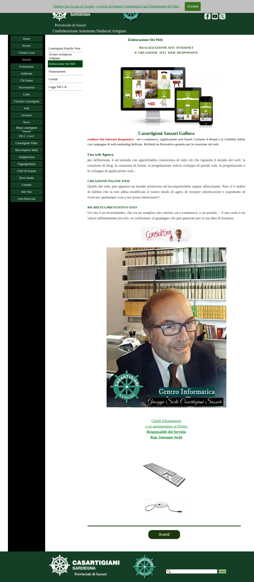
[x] (222, 16)
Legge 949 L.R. (58, 87)
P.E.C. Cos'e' (26, 136)
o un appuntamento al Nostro (196, 426)
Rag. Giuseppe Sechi (196, 437)
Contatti (27, 185)
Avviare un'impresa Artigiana (60, 56)
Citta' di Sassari (26, 171)
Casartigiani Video (26, 143)
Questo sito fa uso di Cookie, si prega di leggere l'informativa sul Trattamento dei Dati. (116, 6)
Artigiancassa (26, 157)
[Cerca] (192, 571)
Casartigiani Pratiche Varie (64, 48)
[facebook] (207, 16)
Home (26, 38)
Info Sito (26, 192)
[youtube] (215, 16)
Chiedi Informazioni (196, 421)
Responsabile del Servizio (196, 432)
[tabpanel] (164, 486)
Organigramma (26, 164)
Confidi (53, 79)
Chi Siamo (26, 80)
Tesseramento (26, 87)
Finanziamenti (57, 71)
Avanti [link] (164, 534)
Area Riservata (26, 198)
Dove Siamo (26, 178)
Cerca (222, 571)
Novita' (26, 45)
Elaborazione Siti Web (62, 64)
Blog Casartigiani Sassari (26, 129)
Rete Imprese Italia (26, 150)
